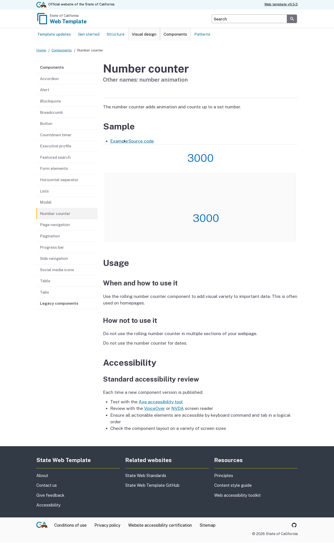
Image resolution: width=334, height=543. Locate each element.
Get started (88, 34)
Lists (44, 191)
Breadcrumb (51, 113)
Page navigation (55, 225)
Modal (46, 203)
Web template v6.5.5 (281, 4)
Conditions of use (70, 526)
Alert (44, 90)
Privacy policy (107, 526)
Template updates (54, 34)
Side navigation (54, 259)
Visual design (144, 34)
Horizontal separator (59, 180)
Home (41, 51)
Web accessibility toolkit (237, 496)
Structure (116, 34)
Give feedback (71, 496)
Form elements (54, 169)
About (53, 476)
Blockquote (50, 102)
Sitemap (207, 526)
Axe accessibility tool (161, 402)
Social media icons (57, 270)
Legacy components (59, 304)
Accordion (49, 79)
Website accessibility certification (160, 526)
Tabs (44, 293)
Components (175, 34)
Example (119, 141)
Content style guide (233, 486)
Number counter (55, 214)
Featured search (55, 158)
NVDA (177, 409)
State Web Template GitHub (152, 486)
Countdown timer (56, 135)
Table (45, 281)
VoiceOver (154, 409)
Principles (223, 476)
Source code (141, 141)
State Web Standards (145, 476)
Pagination (50, 236)
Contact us (67, 486)
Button (46, 124)
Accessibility (74, 505)
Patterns (202, 34)
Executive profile (55, 146)
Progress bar (52, 248)
